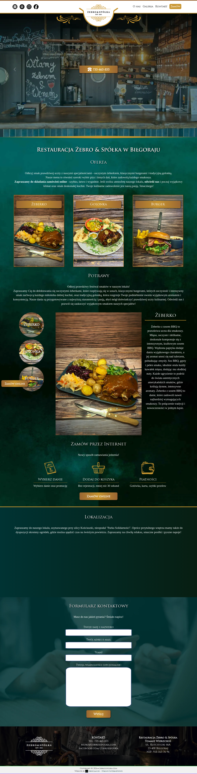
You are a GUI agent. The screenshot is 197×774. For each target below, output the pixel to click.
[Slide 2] (31, 351)
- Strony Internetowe (103, 771)
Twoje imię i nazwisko (98, 630)
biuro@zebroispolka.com (98, 745)
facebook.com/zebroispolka (98, 748)
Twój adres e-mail (98, 642)
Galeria (148, 7)
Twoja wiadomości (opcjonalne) (98, 685)
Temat (98, 655)
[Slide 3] (31, 378)
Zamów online (15, 384)
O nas (136, 7)
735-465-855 (99, 69)
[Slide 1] (31, 324)
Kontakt (161, 7)
